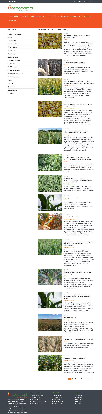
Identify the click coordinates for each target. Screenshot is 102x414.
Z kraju (10, 80)
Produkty (24, 16)
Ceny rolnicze (12, 40)
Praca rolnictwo (57, 403)
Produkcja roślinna (13, 67)
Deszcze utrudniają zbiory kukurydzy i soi (75, 358)
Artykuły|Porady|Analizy (15, 34)
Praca (57, 16)
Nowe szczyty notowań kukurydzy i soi (75, 62)
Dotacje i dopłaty (13, 44)
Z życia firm (11, 87)
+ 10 (92, 379)
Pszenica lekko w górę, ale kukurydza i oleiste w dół (78, 339)
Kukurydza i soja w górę (70, 317)
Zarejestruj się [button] (88, 1)
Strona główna (12, 1)
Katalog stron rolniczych (38, 401)
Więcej (12, 21)
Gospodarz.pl (12, 54)
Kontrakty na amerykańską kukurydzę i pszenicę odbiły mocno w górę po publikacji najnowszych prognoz (77, 296)
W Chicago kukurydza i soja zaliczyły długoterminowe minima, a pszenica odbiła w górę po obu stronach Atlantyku (78, 180)
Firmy (32, 16)
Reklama (78, 401)
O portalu (78, 395)
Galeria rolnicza (57, 401)
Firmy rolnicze (35, 397)
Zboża (65, 39)
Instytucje (76, 16)
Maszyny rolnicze (13, 57)
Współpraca (79, 399)
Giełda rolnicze (57, 397)
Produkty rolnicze (36, 399)
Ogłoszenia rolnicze (36, 403)
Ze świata (11, 93)
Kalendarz (87, 16)
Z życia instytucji (12, 90)
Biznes (10, 37)
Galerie (50, 16)
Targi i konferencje (13, 77)
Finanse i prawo (12, 50)
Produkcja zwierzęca (14, 70)
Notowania (65, 16)
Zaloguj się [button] (78, 1)
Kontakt (78, 403)
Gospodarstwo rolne (36, 395)
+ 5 (87, 379)
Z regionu (10, 83)
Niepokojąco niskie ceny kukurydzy (74, 197)
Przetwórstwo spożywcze (15, 73)
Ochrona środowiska (14, 60)
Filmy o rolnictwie (13, 47)
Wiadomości (13, 16)
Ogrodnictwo (11, 63)
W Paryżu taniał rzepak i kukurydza (74, 217)
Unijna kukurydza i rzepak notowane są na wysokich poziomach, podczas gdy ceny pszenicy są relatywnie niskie (79, 243)
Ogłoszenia (40, 16)
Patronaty (78, 397)
